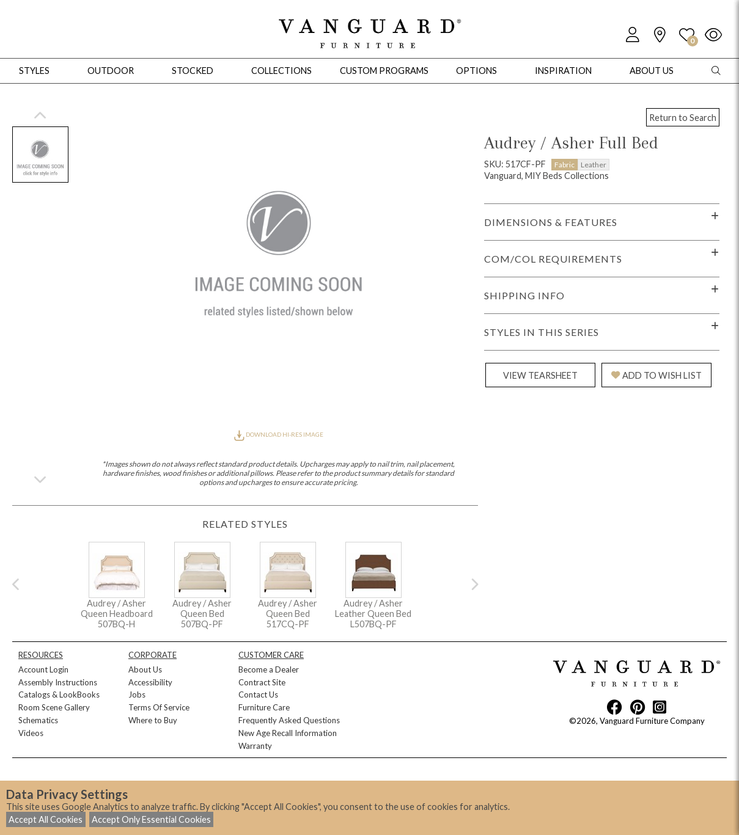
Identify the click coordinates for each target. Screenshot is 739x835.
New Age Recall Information (287, 733)
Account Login (43, 669)
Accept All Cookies (46, 819)
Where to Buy (152, 720)
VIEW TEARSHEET (540, 375)
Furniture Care (264, 707)
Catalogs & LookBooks (59, 694)
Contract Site (261, 682)
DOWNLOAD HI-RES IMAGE (278, 434)
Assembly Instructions (57, 682)
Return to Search (682, 117)
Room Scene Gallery (54, 707)
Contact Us (258, 694)
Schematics (38, 720)
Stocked (192, 70)
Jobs (136, 694)
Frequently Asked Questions (289, 720)
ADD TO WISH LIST (656, 375)
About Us (145, 669)
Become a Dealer (268, 669)
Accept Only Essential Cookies (151, 819)
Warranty (255, 746)
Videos (30, 733)
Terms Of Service (158, 707)
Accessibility (150, 682)
